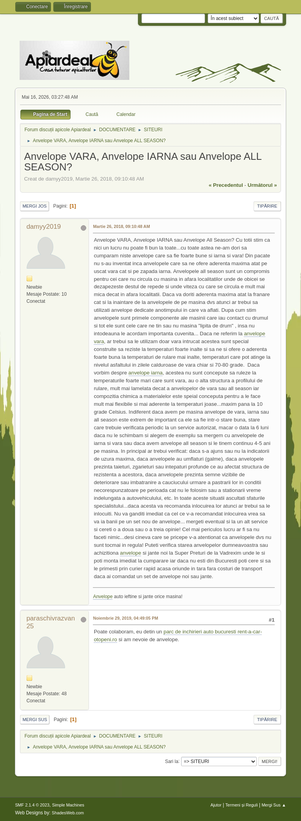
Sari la (171, 761)
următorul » (262, 185)
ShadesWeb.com (68, 812)
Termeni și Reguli (241, 805)
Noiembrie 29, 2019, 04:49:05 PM (125, 618)
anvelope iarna (146, 373)
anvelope (130, 553)
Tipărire (267, 206)
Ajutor (215, 805)
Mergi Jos (34, 206)
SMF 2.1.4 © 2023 (32, 805)
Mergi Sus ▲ (273, 805)
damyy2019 (43, 226)
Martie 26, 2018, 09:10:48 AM (121, 226)
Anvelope (102, 596)
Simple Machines (68, 805)
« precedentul (226, 185)
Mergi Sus (34, 719)
